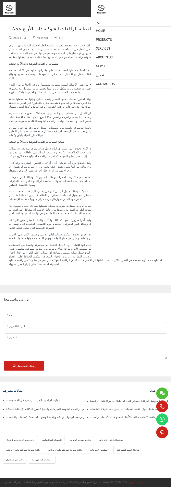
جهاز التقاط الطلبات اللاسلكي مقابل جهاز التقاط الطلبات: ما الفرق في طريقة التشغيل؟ (129, 408)
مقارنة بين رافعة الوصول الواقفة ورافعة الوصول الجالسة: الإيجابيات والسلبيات (45, 417)
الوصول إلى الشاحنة (52, 440)
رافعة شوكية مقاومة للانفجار (20, 440)
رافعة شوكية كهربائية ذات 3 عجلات (65, 449)
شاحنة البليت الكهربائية (127, 449)
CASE (152, 390)
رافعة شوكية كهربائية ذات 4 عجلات (23, 449)
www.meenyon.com (115, 482)
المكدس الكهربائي (99, 449)
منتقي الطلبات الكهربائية (111, 440)
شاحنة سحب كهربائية (80, 440)
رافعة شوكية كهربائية (42, 459)
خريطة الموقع (137, 482)
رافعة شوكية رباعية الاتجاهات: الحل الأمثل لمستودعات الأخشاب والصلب (129, 417)
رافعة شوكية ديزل (15, 459)
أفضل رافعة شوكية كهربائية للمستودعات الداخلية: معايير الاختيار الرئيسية (129, 400)
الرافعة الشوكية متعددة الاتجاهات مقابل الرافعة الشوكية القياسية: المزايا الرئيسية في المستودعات (33, 400)
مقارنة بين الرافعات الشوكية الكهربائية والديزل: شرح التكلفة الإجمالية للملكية (45, 408)
